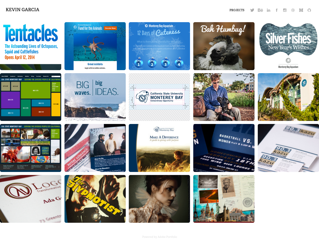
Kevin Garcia (22, 9)
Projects (236, 10)
